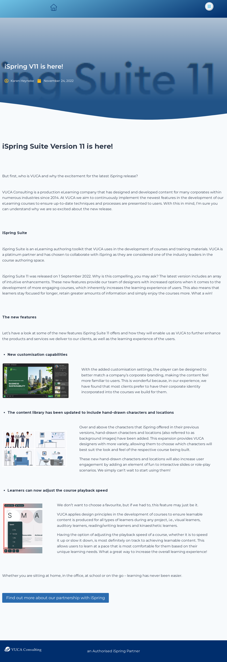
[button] (209, 6)
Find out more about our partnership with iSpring (55, 615)
